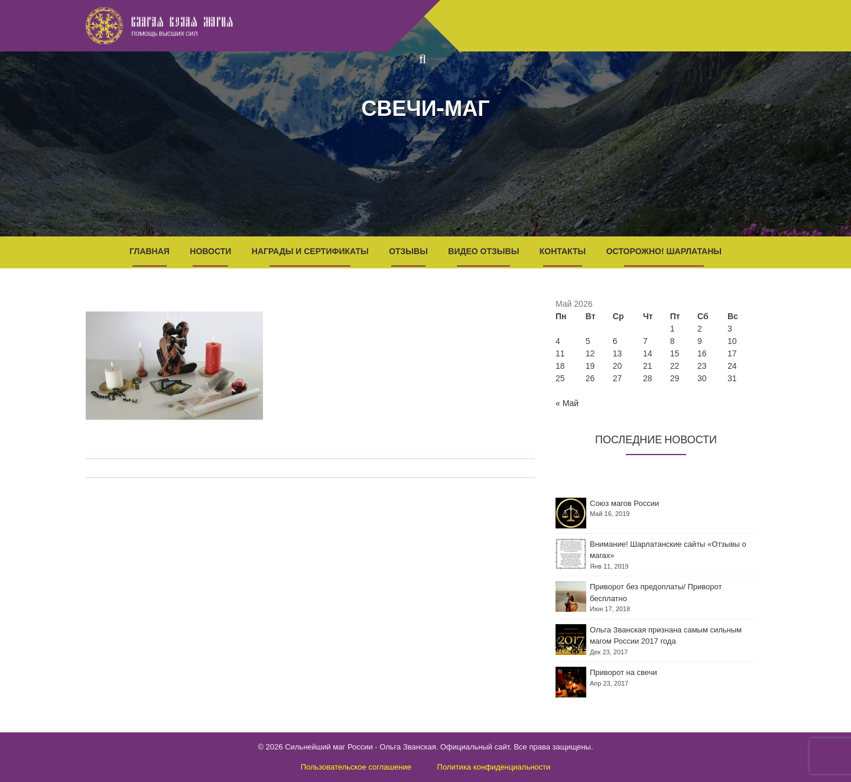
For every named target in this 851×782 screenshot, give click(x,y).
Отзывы (408, 251)
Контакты (563, 251)
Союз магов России (624, 503)
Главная (149, 251)
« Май (567, 403)
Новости (210, 251)
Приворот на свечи (623, 672)
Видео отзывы (483, 251)
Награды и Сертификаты (310, 251)
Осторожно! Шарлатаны (664, 251)
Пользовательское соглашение (356, 766)
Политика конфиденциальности (494, 766)
